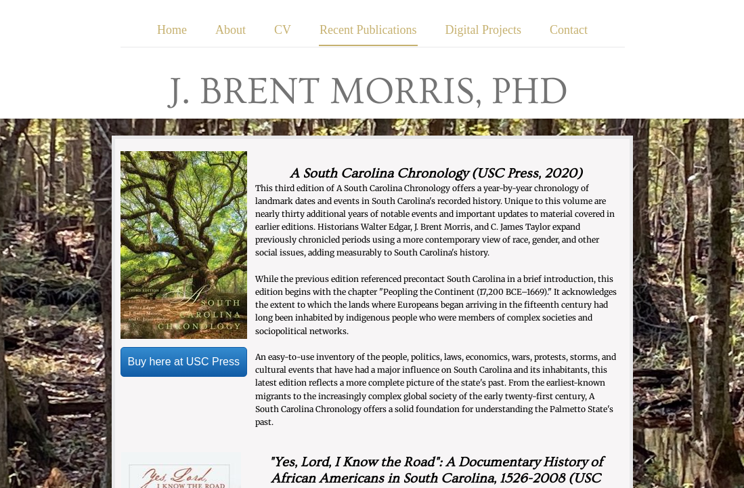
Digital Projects (483, 30)
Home (172, 30)
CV (282, 30)
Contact (569, 30)
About (230, 30)
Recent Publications (368, 30)
